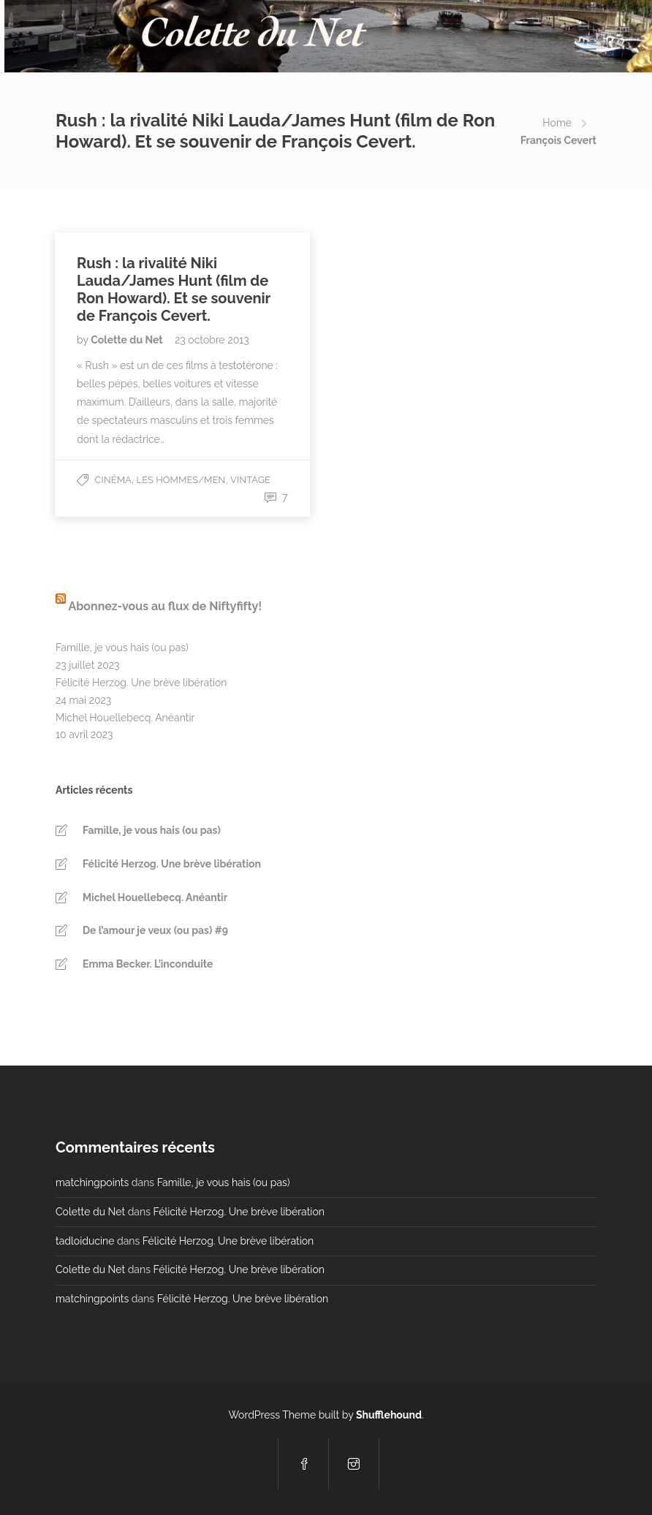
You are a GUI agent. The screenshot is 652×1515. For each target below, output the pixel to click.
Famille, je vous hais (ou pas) (122, 647)
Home (557, 123)
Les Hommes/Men (181, 479)
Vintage (250, 479)
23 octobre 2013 (212, 340)
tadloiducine (85, 1241)
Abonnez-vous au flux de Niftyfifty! (165, 606)
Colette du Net (128, 340)
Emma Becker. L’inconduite (148, 964)
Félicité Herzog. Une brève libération (141, 682)
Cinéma (113, 479)
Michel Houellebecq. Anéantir (125, 718)
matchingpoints (92, 1182)
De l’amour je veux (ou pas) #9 (155, 930)
